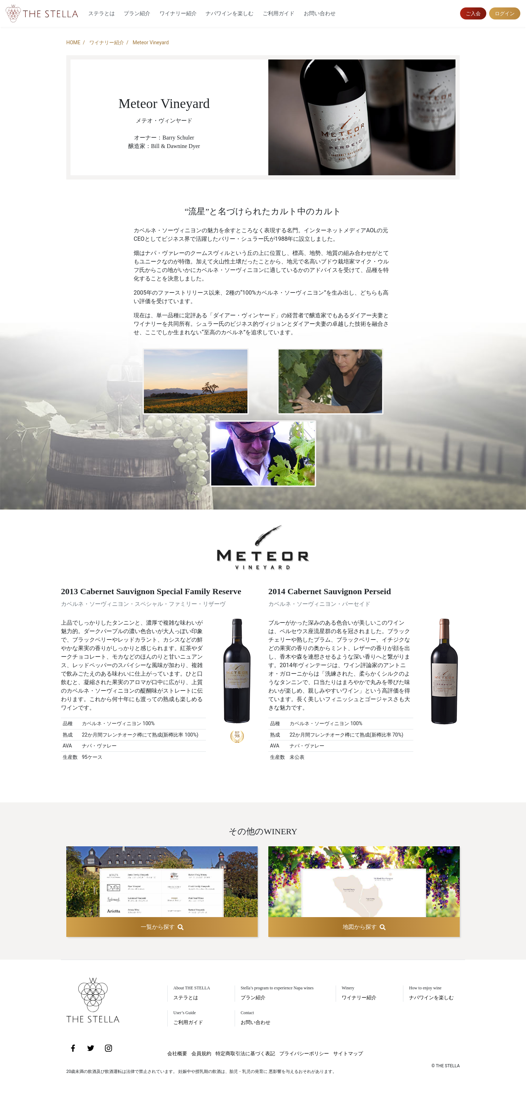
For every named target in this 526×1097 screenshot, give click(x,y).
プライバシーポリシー (304, 1053)
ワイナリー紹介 (178, 13)
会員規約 (201, 1053)
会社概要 (177, 1053)
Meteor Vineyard (151, 42)
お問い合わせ (320, 13)
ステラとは (101, 13)
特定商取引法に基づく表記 (245, 1053)
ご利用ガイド (279, 13)
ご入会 (473, 13)
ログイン (505, 13)
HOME (73, 42)
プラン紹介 (137, 13)
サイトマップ (348, 1053)
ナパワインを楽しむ (229, 13)
